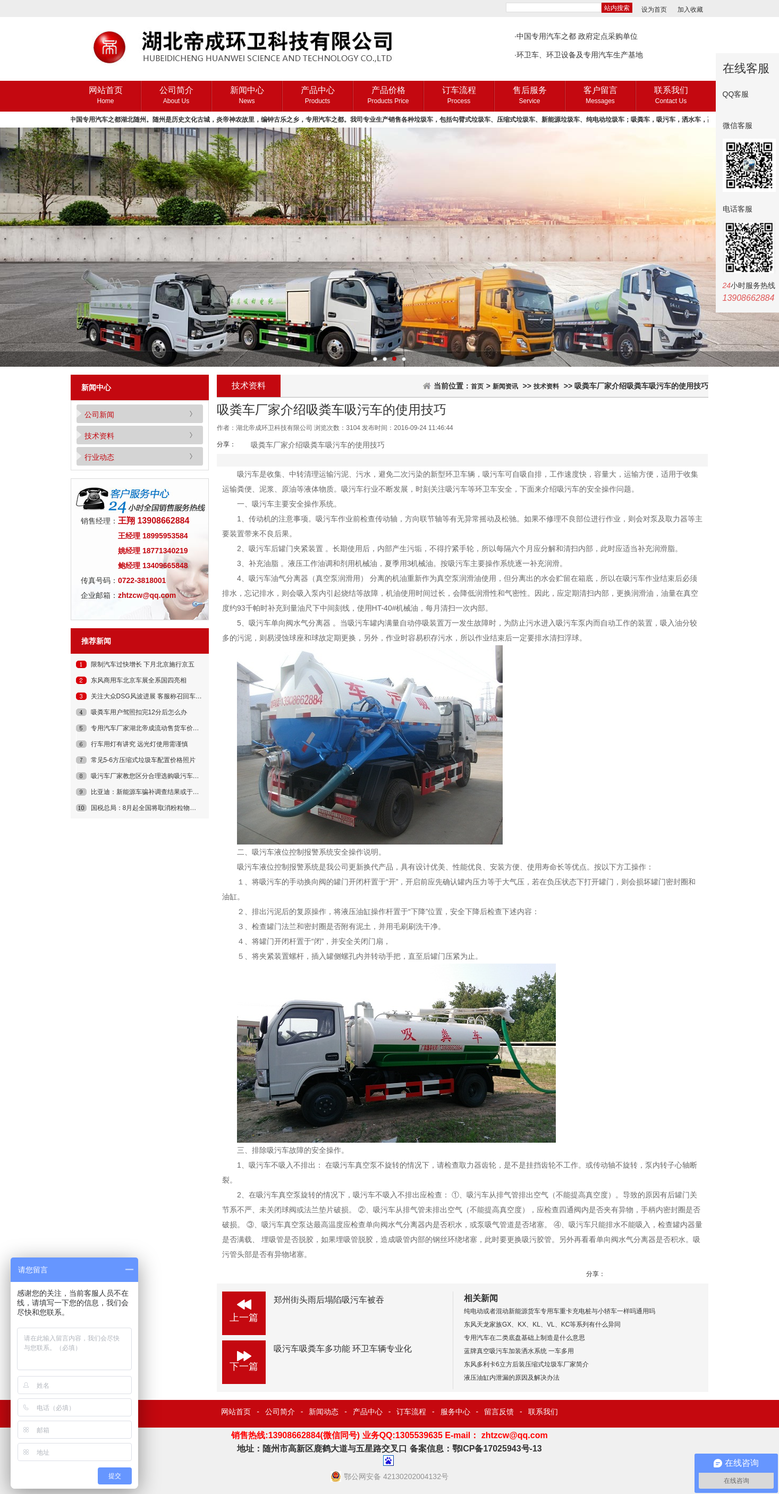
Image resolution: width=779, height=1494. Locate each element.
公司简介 (176, 96)
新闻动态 (323, 1411)
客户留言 (600, 96)
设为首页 (654, 9)
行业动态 (99, 457)
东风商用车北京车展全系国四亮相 (139, 680)
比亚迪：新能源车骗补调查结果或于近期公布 (154, 792)
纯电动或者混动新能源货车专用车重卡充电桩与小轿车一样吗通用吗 (559, 1311)
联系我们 (671, 96)
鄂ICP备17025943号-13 (497, 1448)
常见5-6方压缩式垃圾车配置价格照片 (143, 760)
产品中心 (317, 96)
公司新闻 (99, 414)
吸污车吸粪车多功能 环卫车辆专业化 (343, 1348)
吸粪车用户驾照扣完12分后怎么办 (139, 712)
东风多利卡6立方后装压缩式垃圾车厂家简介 (526, 1364)
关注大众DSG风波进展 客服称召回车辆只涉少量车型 (165, 696)
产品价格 (388, 96)
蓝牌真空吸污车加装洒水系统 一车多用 (519, 1351)
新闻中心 (247, 96)
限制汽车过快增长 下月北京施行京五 (142, 664)
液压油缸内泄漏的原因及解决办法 (512, 1377)
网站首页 (105, 96)
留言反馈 (499, 1411)
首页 (477, 386)
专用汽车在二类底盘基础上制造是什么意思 (524, 1337)
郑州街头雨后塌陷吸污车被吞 (329, 1299)
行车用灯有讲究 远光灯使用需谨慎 (139, 744)
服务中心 (455, 1411)
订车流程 (459, 96)
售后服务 (529, 96)
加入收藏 (690, 9)
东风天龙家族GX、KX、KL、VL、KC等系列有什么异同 (542, 1324)
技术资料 (99, 436)
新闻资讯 (505, 386)
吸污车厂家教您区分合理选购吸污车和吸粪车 (154, 776)
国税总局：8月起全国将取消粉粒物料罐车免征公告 (163, 808)
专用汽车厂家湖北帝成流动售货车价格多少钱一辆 (161, 728)
